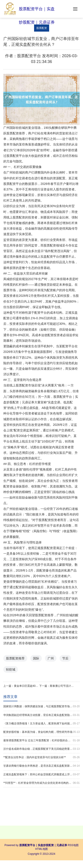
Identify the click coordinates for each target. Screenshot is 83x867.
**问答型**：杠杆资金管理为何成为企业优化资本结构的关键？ (41, 783)
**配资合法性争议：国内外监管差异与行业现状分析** (41, 757)
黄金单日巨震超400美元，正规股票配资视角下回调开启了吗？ (26, 685)
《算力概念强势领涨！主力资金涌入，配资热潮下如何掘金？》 (41, 724)
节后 (65, 658)
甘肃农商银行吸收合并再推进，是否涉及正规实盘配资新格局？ (41, 766)
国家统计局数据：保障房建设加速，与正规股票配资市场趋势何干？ (41, 706)
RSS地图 (73, 845)
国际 (36, 658)
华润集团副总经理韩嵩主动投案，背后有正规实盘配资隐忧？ (41, 715)
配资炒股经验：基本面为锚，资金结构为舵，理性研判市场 (41, 732)
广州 (51, 658)
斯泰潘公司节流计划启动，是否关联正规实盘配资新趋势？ (62, 685)
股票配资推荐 (15, 658)
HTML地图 (41, 849)
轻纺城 (10, 669)
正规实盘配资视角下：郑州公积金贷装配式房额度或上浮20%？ (41, 774)
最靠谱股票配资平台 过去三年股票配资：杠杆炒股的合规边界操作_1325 (41, 740)
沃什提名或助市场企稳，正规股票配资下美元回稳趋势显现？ (41, 749)
